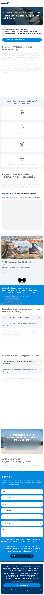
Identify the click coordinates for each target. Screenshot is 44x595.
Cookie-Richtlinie (27, 548)
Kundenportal (8, 13)
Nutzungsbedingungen (27, 551)
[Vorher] (20, 280)
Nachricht (5, 529)
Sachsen (31, 13)
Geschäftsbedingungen (26, 581)
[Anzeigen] (22, 248)
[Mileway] (5, 3)
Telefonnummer (7, 510)
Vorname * (6, 491)
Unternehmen (6, 516)
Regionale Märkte (20, 13)
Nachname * (6, 497)
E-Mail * (5, 504)
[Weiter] (24, 280)
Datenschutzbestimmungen (9, 548)
